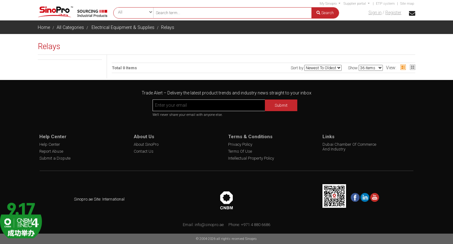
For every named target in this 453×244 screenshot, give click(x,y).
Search (325, 12)
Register (393, 12)
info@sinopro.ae (209, 224)
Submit (281, 105)
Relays (167, 27)
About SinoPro (146, 144)
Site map (407, 4)
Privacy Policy (240, 144)
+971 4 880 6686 (255, 224)
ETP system (385, 4)
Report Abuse (51, 151)
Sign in (375, 12)
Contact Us (144, 151)
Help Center (49, 144)
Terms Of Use (240, 151)
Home (44, 27)
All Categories (70, 27)
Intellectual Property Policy (251, 158)
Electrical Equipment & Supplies (123, 27)
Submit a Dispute (54, 158)
